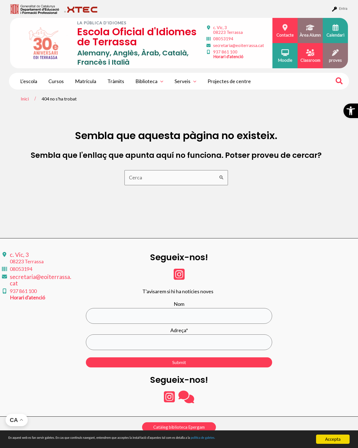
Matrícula (82, 81)
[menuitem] (34, 8)
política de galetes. (295, 439)
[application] (155, 81)
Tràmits (111, 81)
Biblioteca (144, 81)
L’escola (28, 81)
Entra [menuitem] (343, 8)
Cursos (54, 81)
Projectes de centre (222, 81)
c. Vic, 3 (228, 30)
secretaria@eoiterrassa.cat (238, 45)
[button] (350, 111)
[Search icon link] (339, 81)
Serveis (179, 81)
